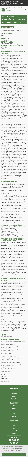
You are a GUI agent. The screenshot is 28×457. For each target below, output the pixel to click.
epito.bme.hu (8, 1)
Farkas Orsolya (5, 349)
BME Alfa (14, 433)
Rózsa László (4, 353)
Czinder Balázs (5, 346)
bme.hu (2, 1)
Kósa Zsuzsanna (5, 365)
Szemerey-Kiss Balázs (6, 355)
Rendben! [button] (14, 454)
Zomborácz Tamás (6, 368)
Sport (14, 413)
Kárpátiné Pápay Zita (6, 358)
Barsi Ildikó (4, 350)
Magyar (8, 4)
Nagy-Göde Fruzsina (6, 336)
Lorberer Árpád (5, 359)
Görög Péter (4, 361)
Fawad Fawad (4, 371)
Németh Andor (5, 344)
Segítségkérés (14, 399)
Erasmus (14, 408)
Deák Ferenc (4, 356)
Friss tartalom (5, 381)
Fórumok (3, 380)
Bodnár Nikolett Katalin (7, 352)
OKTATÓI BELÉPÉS (4, 3)
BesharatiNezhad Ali (6, 364)
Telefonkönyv (15, 3)
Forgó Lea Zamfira (6, 362)
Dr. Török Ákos (5, 40)
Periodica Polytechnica (14, 431)
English (3, 4)
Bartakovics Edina (5, 370)
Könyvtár (14, 416)
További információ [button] (15, 450)
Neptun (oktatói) (14, 391)
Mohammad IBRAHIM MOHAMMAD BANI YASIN (13, 341)
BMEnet (14, 425)
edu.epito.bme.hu (15, 1)
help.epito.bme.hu (5, 2)
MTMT (3, 48)
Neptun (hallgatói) (14, 411)
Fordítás (11, 27)
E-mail (10, 3)
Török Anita (4, 347)
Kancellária (14, 396)
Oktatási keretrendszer (14, 423)
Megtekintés (4, 27)
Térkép (21, 3)
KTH (14, 405)
